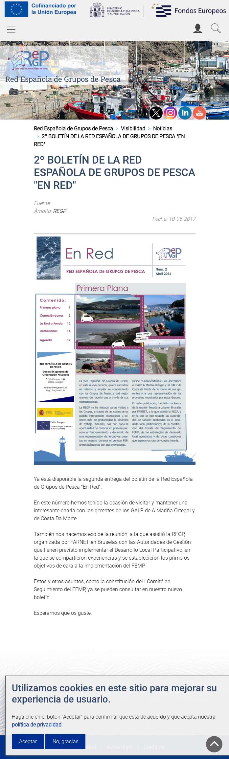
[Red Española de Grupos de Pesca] (30, 59)
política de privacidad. (37, 725)
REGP (59, 211)
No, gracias (66, 741)
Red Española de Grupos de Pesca (63, 79)
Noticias (162, 128)
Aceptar (28, 741)
